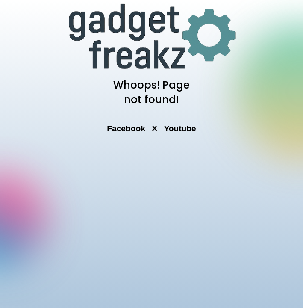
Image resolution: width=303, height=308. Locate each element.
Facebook (126, 128)
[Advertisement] (151, 184)
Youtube (180, 128)
